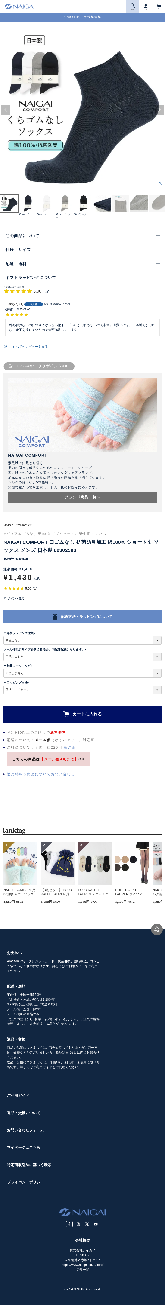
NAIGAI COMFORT (17, 525)
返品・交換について (23, 1113)
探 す (133, 6)
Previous (5, 110)
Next (159, 110)
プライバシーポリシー (25, 1182)
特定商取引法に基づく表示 (29, 1165)
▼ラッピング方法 (17, 682)
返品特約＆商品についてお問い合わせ (41, 774)
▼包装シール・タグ (18, 666)
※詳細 (70, 747)
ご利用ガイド (18, 1095)
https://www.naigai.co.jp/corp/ (82, 1265)
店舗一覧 (82, 1269)
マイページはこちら (23, 1147)
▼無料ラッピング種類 (20, 633)
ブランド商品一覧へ (83, 497)
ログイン (146, 6)
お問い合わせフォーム (25, 1130)
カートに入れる (87, 714)
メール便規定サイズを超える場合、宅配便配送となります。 (45, 649)
